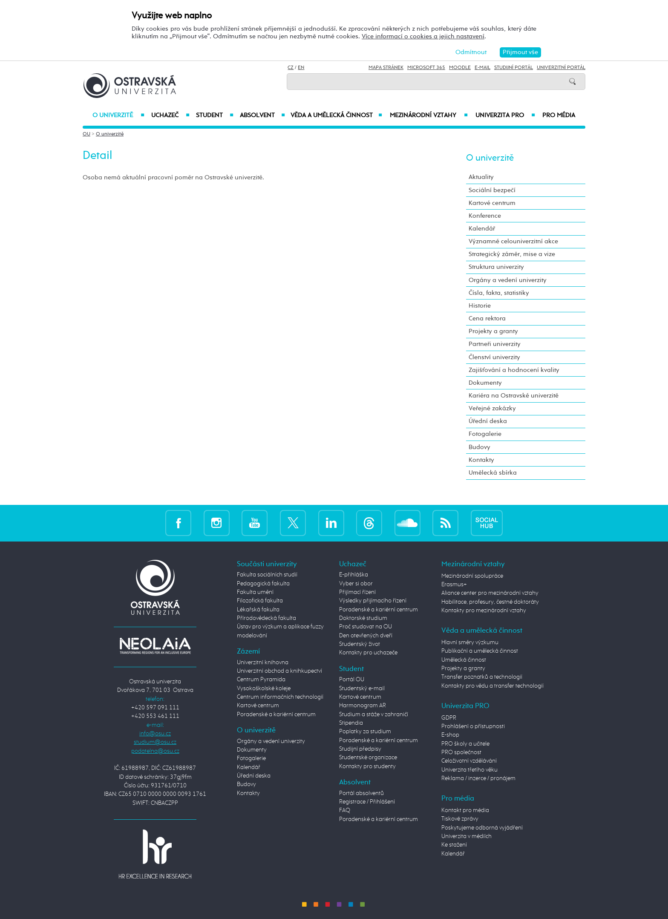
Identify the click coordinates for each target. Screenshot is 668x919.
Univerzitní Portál (561, 67)
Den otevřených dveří (365, 636)
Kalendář (482, 228)
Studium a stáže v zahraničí (373, 714)
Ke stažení (454, 845)
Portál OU (351, 680)
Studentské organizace (368, 758)
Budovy (479, 447)
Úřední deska (488, 421)
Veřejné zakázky (492, 408)
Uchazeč (170, 115)
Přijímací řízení (357, 592)
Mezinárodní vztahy (429, 115)
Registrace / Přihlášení (367, 802)
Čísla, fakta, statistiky (499, 293)
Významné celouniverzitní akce (513, 241)
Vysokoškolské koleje (264, 688)
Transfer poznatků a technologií (481, 677)
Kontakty (481, 460)
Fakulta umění (255, 592)
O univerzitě (118, 115)
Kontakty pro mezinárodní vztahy (483, 611)
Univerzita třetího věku (469, 770)
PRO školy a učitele (465, 744)
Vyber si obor (356, 584)
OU (86, 134)
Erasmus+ (454, 585)
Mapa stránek (386, 67)
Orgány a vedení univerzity (508, 280)
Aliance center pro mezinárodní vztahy (489, 593)
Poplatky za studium (365, 732)
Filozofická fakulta (260, 601)
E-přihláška (353, 575)
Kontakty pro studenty (367, 766)
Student (214, 115)
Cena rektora (487, 318)
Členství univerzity (494, 357)
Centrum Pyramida (261, 680)
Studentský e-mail (362, 688)
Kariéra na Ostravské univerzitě (514, 395)
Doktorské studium (363, 618)
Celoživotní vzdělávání (469, 761)
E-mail (482, 67)
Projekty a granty (493, 331)
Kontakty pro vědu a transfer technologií (492, 686)
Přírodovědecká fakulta (266, 618)
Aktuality (481, 177)
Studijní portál (513, 67)
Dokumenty (485, 383)
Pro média (558, 115)
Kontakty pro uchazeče (368, 653)
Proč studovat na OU (365, 627)
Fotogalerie (485, 434)
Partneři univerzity (495, 344)
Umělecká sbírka (493, 473)
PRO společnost (461, 752)
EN (301, 67)
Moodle (460, 67)
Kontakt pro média (465, 810)
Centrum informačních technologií (280, 697)
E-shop (450, 735)
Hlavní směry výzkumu (469, 642)
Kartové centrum (492, 203)
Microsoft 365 (426, 67)
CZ (291, 67)
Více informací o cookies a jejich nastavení (423, 36)
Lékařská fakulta (258, 610)
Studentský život (359, 644)
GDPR (448, 718)
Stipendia (351, 723)
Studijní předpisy (360, 749)
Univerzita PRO (505, 115)
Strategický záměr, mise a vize (512, 254)
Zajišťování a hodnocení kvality (514, 370)
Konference (485, 216)
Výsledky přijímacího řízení (372, 601)
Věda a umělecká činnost (336, 115)
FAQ (344, 810)
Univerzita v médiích (466, 836)
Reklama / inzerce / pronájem (478, 778)
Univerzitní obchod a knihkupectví (279, 671)
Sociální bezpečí (492, 190)
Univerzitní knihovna (262, 662)
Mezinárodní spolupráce (472, 576)
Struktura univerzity (496, 267)
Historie (480, 305)
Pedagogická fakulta (263, 584)
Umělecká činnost (463, 660)
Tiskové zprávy (459, 819)
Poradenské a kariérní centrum (276, 714)
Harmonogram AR (362, 706)
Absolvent (262, 115)
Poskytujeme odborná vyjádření (482, 828)
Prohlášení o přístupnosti (473, 726)
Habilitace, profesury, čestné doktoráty (490, 602)
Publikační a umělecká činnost (479, 651)
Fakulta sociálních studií (267, 575)
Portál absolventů (361, 793)
